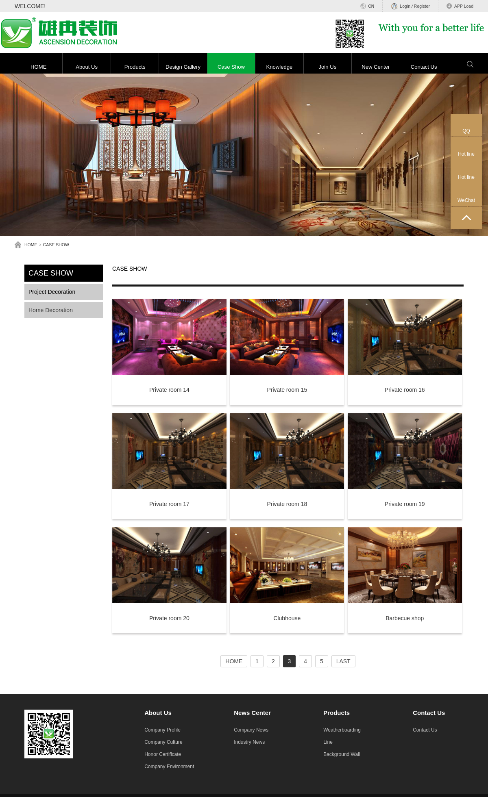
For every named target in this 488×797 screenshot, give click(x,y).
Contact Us (424, 67)
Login (405, 6)
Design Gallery (183, 67)
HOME (38, 67)
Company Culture (163, 742)
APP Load (463, 6)
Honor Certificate (162, 754)
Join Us (327, 67)
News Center (252, 712)
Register (422, 6)
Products (135, 67)
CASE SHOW (56, 244)
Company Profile (162, 730)
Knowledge (279, 67)
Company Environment (169, 766)
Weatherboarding (342, 730)
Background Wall (341, 754)
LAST (343, 661)
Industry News (249, 742)
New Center (376, 67)
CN (371, 6)
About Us (87, 67)
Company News (251, 730)
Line (328, 742)
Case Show (231, 67)
